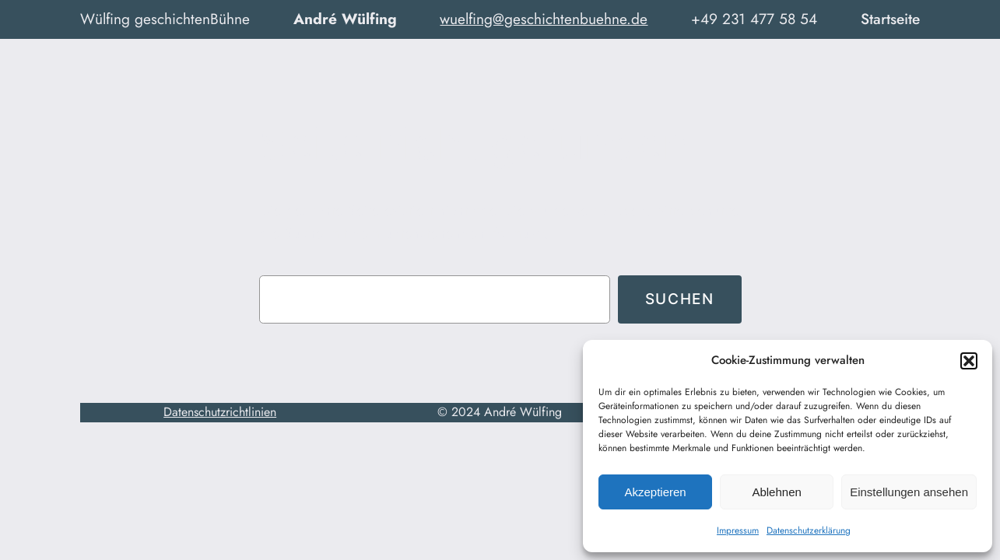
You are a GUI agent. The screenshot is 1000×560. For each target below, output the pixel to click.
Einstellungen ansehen (909, 492)
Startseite (890, 19)
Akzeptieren (655, 492)
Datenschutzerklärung (809, 530)
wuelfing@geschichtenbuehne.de (543, 19)
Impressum (738, 530)
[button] (969, 361)
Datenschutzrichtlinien (219, 412)
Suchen (679, 298)
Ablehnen (776, 492)
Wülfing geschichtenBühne (165, 19)
